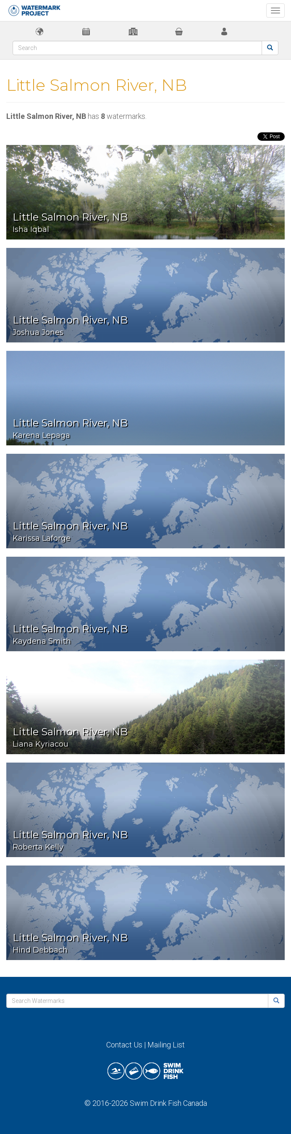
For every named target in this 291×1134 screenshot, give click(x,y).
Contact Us (124, 1044)
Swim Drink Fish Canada (168, 1103)
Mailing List (166, 1044)
